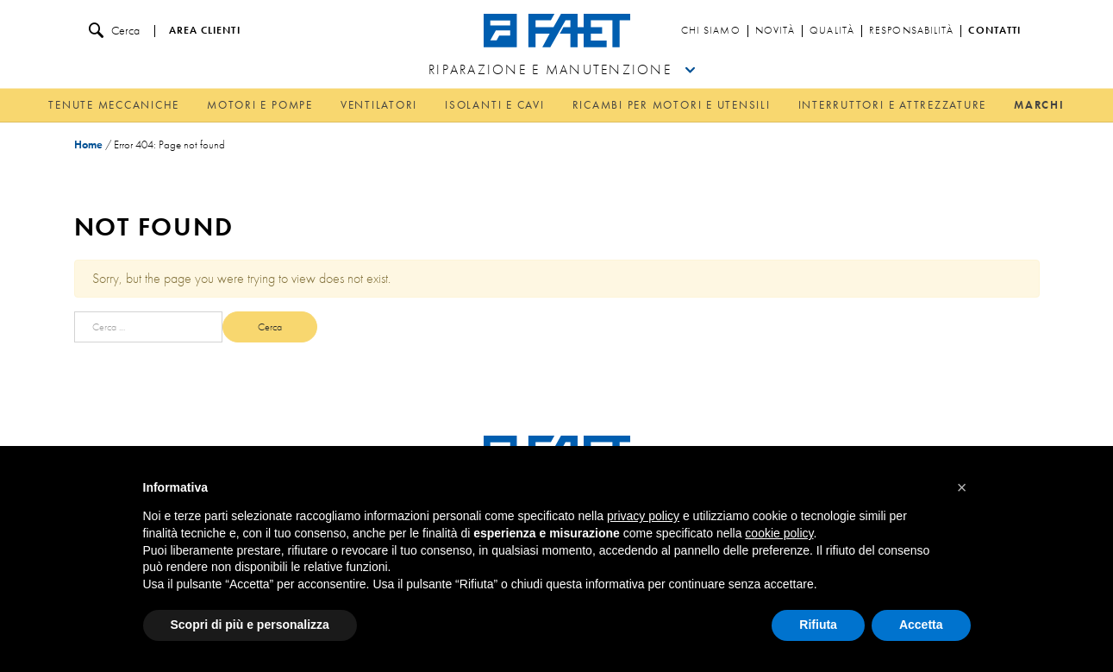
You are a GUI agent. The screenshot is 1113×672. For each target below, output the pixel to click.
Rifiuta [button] (818, 624)
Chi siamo (711, 31)
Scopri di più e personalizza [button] (250, 624)
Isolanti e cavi (494, 104)
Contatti (994, 31)
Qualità (832, 31)
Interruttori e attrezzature (892, 104)
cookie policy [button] (779, 533)
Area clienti (205, 31)
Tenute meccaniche (113, 104)
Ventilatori (379, 104)
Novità (775, 31)
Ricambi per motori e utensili (671, 104)
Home (88, 144)
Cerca (114, 30)
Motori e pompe (260, 104)
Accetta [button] (921, 624)
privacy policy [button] (643, 516)
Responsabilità (911, 31)
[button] (962, 487)
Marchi (1039, 104)
